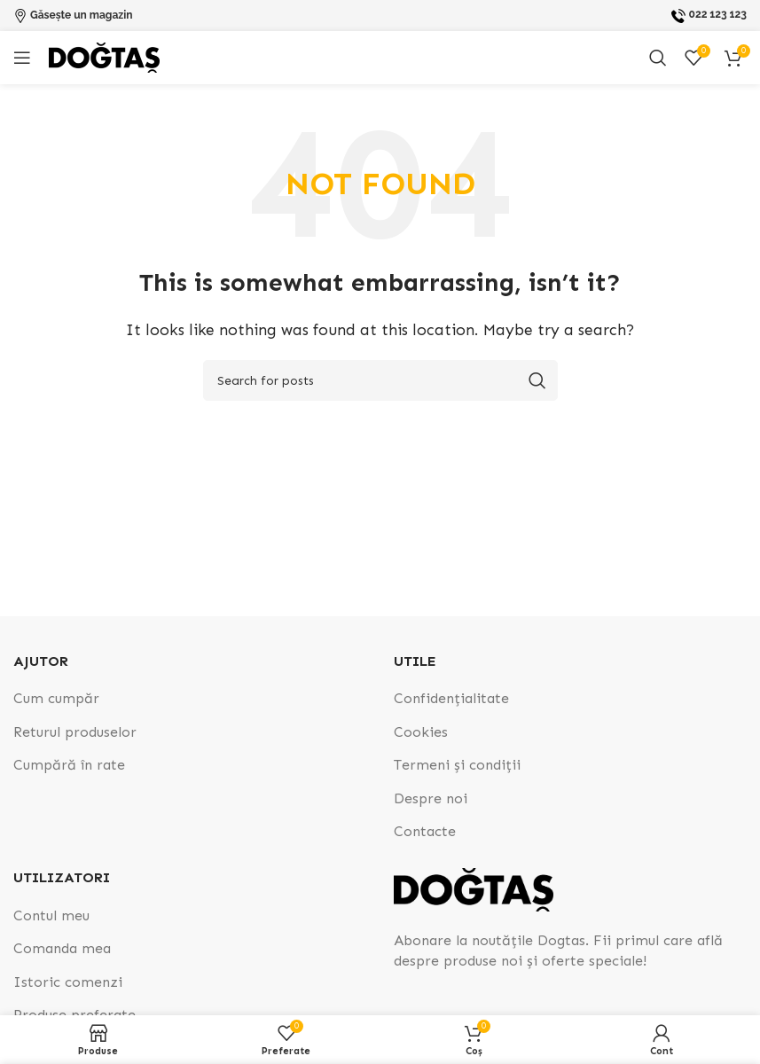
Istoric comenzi (67, 982)
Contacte (425, 831)
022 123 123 (718, 14)
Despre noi (430, 798)
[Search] (658, 57)
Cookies (421, 732)
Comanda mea (62, 948)
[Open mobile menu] (22, 57)
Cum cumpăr (56, 698)
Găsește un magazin (81, 15)
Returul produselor (75, 732)
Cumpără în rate (69, 764)
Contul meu (51, 915)
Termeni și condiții (457, 764)
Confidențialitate (451, 698)
